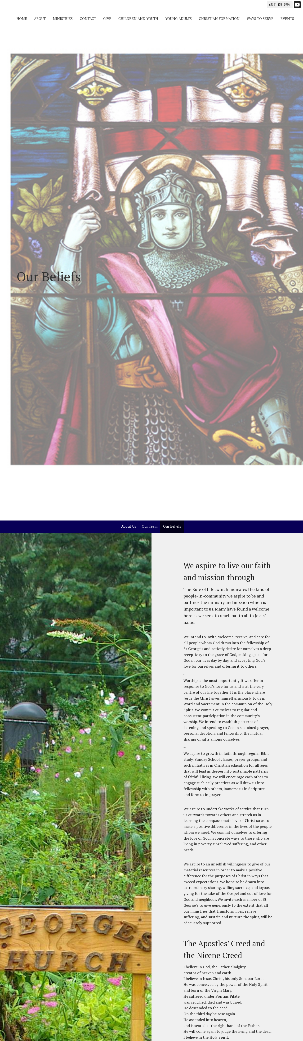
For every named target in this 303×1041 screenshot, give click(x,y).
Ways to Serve (260, 18)
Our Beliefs (172, 526)
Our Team (149, 526)
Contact (88, 18)
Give (107, 18)
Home (22, 18)
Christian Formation (219, 18)
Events (287, 18)
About (40, 18)
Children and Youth (138, 18)
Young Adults (178, 18)
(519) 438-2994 (279, 4)
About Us (128, 526)
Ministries (63, 18)
